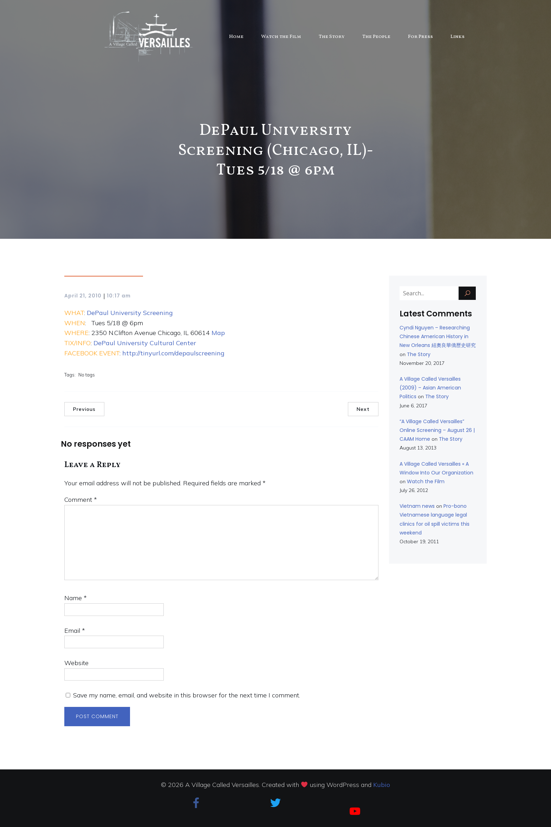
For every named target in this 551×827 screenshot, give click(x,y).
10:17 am (119, 295)
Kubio (381, 785)
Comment (80, 499)
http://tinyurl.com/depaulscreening (173, 353)
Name (75, 598)
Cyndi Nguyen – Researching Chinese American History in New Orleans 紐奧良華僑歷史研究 (438, 336)
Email (74, 630)
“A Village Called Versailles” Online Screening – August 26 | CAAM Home (437, 430)
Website (76, 663)
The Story (332, 36)
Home (236, 36)
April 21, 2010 (83, 295)
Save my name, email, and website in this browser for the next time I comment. (186, 695)
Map (218, 333)
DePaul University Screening (130, 313)
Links (457, 36)
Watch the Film (281, 36)
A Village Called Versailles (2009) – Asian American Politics (430, 387)
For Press (420, 36)
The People (376, 36)
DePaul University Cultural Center (144, 343)
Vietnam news (417, 506)
